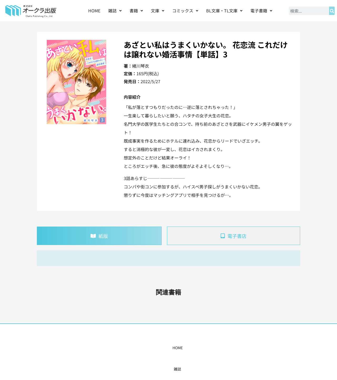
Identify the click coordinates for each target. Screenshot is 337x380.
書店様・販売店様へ (191, 347)
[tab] (99, 236)
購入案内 (159, 347)
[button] (115, 10)
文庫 (157, 10)
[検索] (332, 11)
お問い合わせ (249, 347)
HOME (94, 10)
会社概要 (223, 347)
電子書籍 (261, 10)
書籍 (136, 10)
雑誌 (115, 10)
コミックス (185, 10)
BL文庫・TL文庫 (224, 10)
